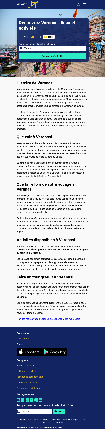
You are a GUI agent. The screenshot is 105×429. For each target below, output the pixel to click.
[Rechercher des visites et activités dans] (54, 48)
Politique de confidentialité (30, 376)
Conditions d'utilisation (28, 382)
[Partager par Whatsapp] (22, 401)
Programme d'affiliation (28, 388)
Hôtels (36, 37)
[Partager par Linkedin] (40, 401)
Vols (24, 37)
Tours (48, 37)
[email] (36, 411)
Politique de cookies (26, 371)
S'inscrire (59, 411)
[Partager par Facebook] (27, 401)
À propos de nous (25, 365)
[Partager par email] (18, 401)
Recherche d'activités (52, 56)
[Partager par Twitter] (31, 401)
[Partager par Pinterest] (36, 401)
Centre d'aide (23, 338)
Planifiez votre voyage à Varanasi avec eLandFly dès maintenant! (49, 319)
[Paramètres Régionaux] (79, 5)
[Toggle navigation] (85, 4)
